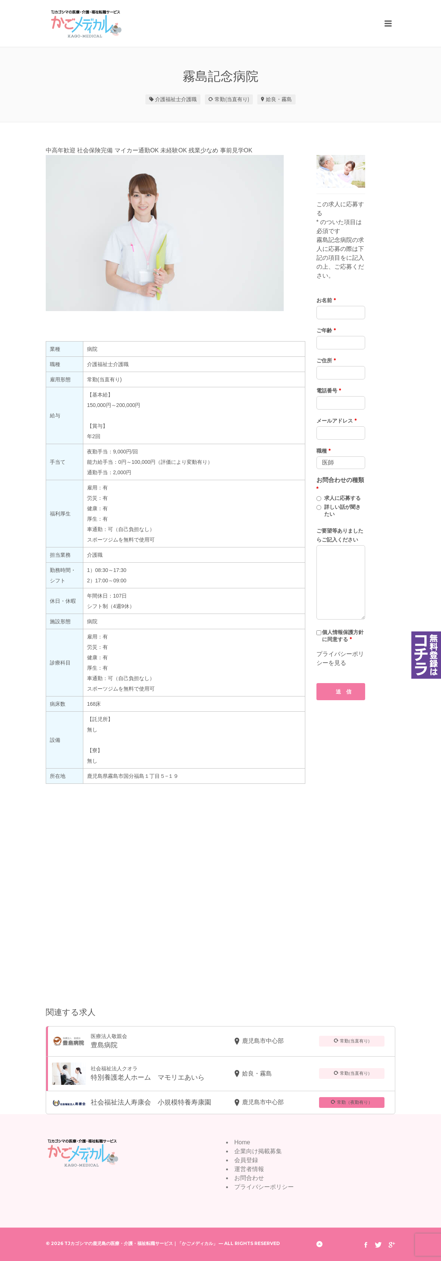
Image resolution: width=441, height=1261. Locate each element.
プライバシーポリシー (264, 1187)
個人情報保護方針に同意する (343, 636)
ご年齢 (326, 330)
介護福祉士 (168, 99)
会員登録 (246, 1160)
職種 (323, 450)
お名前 (326, 300)
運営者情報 (249, 1169)
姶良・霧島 (279, 99)
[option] (175, 233)
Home (242, 1142)
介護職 (189, 99)
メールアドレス (336, 420)
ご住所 (326, 360)
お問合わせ (249, 1178)
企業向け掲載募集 (258, 1151)
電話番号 (328, 390)
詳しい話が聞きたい (342, 510)
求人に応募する (342, 498)
